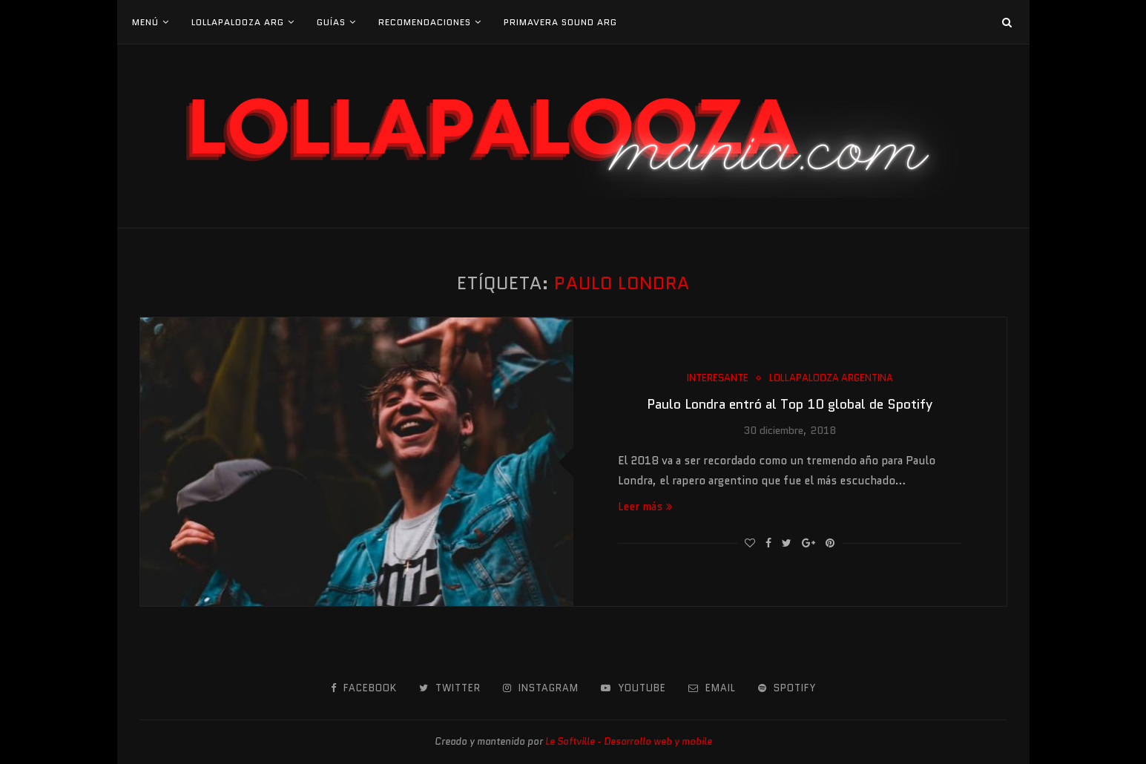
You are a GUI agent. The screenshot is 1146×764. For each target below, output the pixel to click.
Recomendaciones (424, 22)
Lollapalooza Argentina (831, 378)
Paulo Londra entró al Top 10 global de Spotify (789, 404)
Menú (145, 22)
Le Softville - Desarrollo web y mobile (628, 741)
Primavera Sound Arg (560, 22)
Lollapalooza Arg (237, 22)
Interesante (717, 378)
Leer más (645, 506)
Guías (331, 22)
